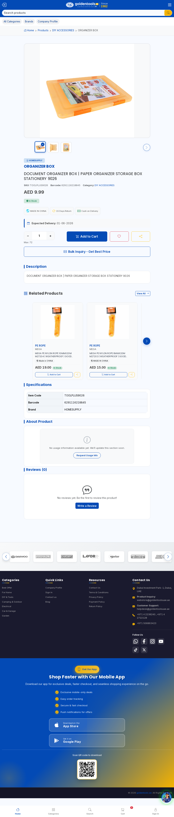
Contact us (51, 610)
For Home (7, 605)
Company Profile (54, 600)
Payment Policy (97, 615)
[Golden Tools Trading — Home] (87, 4)
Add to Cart (87, 240)
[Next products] (146, 346)
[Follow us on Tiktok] (136, 663)
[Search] (83, 13)
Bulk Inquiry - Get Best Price (87, 255)
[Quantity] (39, 239)
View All (143, 299)
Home (29, 30)
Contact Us (95, 600)
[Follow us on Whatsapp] (136, 654)
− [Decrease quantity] (28, 239)
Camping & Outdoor (12, 615)
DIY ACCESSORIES (63, 30)
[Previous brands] (6, 568)
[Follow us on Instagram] (154, 654)
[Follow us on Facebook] (145, 654)
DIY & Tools (8, 610)
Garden (6, 629)
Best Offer (7, 600)
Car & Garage (9, 625)
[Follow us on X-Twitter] (145, 663)
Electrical (7, 620)
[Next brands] (168, 568)
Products (43, 30)
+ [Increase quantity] (50, 239)
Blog (47, 615)
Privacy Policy (96, 610)
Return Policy (96, 620)
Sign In (48, 605)
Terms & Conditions (99, 605)
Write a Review (87, 515)
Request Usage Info (87, 463)
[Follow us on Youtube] (163, 654)
